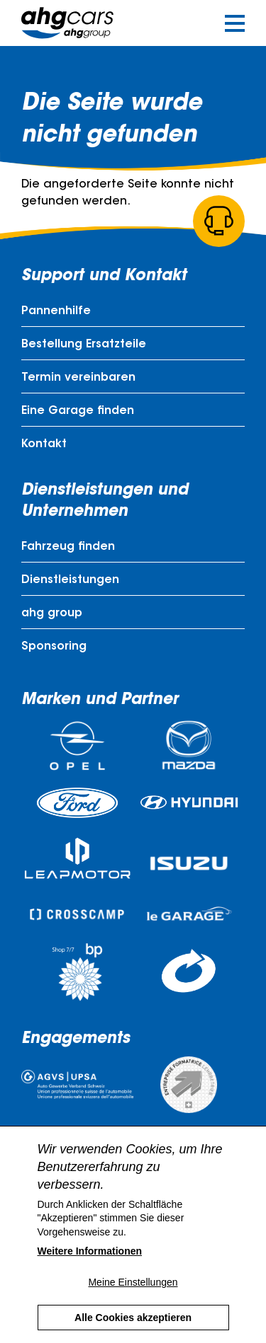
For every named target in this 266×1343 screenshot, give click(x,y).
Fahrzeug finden (68, 547)
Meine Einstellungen (132, 1303)
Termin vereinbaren (78, 378)
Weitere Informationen (90, 1272)
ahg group (51, 613)
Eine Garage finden (77, 411)
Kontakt (44, 444)
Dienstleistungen (70, 580)
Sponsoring (54, 646)
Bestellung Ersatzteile (83, 344)
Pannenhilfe (56, 311)
